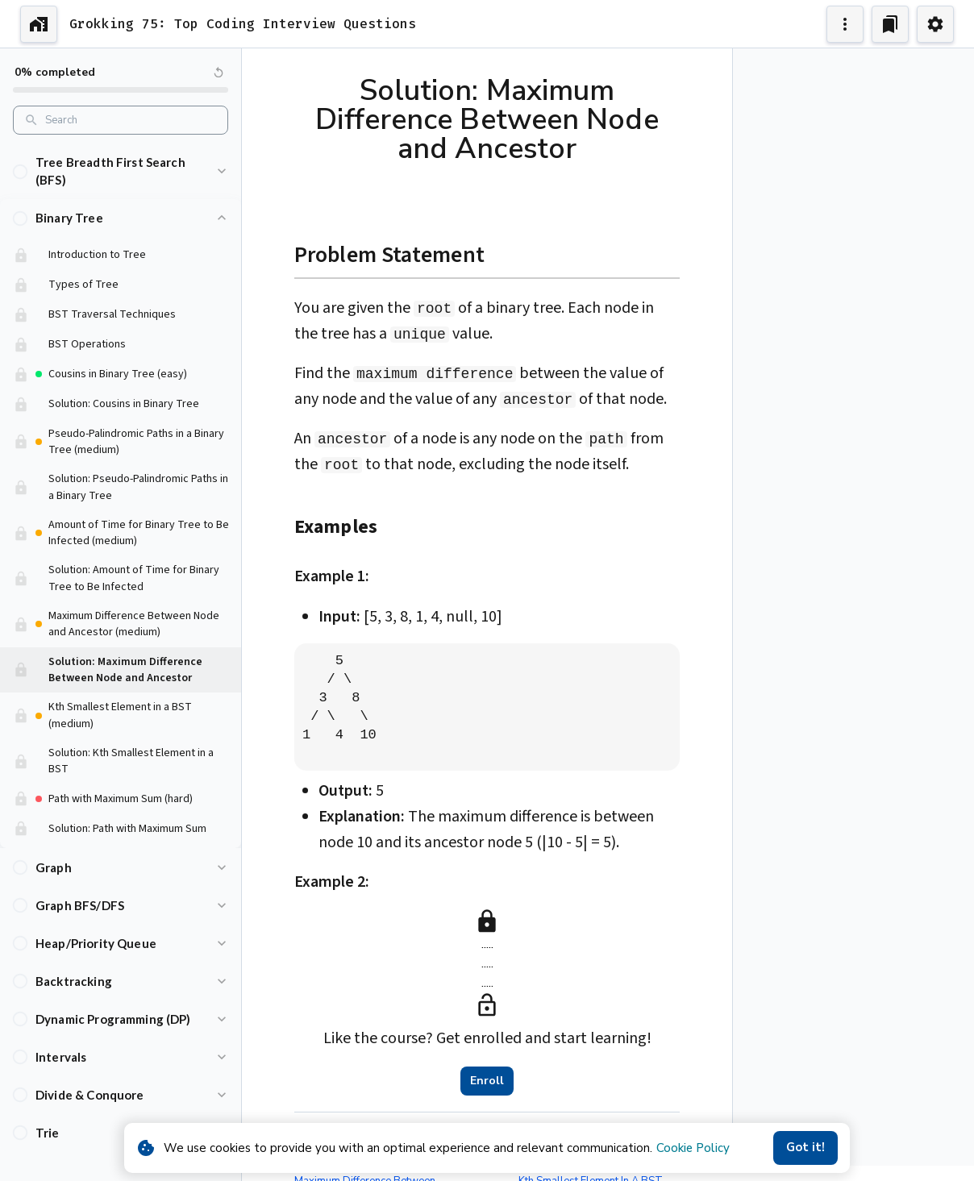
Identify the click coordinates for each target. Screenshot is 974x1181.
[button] (120, 160)
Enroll (487, 1081)
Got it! (805, 1148)
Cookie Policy (693, 1148)
